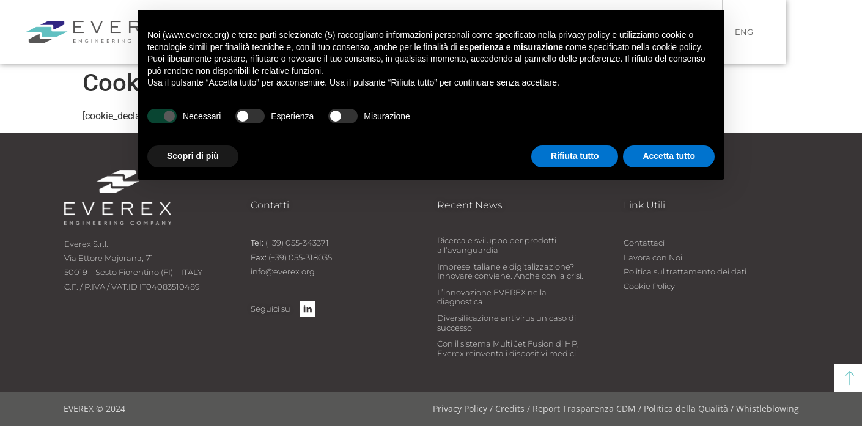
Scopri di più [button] (193, 156)
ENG (782, 32)
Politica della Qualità (686, 408)
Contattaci (644, 243)
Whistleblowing (767, 408)
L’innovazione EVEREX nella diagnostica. (492, 297)
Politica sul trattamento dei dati (685, 271)
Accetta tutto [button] (669, 156)
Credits (511, 408)
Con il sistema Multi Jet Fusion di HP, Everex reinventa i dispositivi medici (508, 348)
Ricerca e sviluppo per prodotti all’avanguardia (496, 245)
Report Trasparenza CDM (584, 408)
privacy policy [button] (584, 35)
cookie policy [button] (676, 47)
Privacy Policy (460, 408)
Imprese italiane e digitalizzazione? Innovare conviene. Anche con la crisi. (510, 271)
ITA (742, 32)
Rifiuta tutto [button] (575, 156)
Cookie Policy (649, 286)
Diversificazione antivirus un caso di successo (506, 322)
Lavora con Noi (653, 257)
